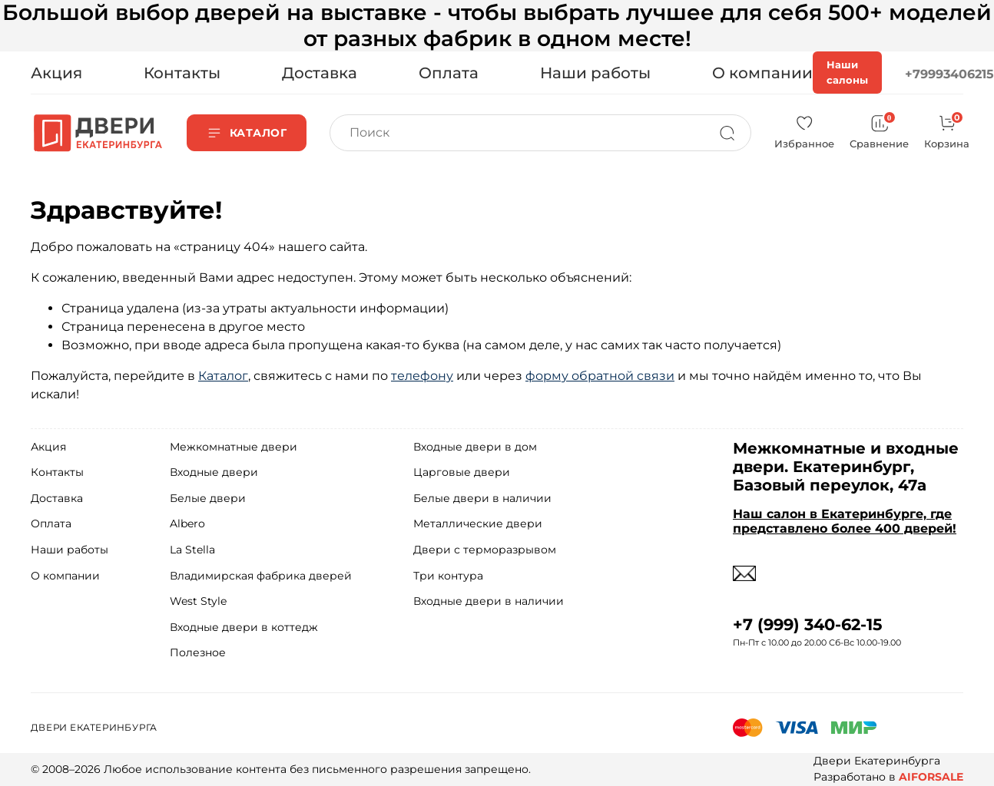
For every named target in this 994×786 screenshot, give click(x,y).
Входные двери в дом (475, 447)
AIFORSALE (931, 777)
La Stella (192, 549)
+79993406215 (949, 74)
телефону (422, 375)
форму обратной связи (599, 375)
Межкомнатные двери (233, 447)
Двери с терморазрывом (484, 549)
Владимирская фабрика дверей (261, 576)
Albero (187, 523)
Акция (56, 73)
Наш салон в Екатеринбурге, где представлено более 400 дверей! (844, 521)
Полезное (198, 652)
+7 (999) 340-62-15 (808, 624)
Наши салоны (847, 72)
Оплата (449, 73)
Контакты (182, 73)
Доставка (319, 73)
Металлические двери (477, 523)
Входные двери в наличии (488, 601)
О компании (762, 73)
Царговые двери (461, 472)
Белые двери (208, 498)
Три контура (448, 576)
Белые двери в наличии (482, 498)
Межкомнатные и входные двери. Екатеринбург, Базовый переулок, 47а (846, 466)
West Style (198, 601)
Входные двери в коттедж (244, 627)
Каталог (223, 375)
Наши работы (595, 73)
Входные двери (214, 472)
